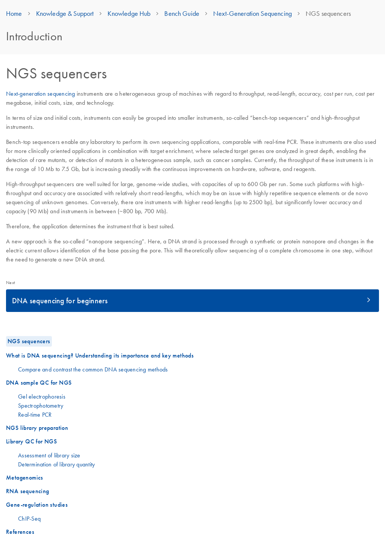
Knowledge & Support (65, 13)
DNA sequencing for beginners (60, 300)
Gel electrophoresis (41, 396)
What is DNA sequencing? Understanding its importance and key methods (100, 355)
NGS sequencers (29, 341)
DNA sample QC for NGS (38, 383)
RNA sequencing (27, 491)
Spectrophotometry (40, 405)
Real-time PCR (35, 414)
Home (14, 13)
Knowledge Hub (129, 13)
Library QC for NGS (31, 441)
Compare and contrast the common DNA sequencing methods (93, 369)
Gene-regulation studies (37, 505)
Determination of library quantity (56, 464)
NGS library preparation (37, 428)
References (20, 532)
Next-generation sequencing (40, 93)
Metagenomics (24, 477)
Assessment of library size (49, 455)
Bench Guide (181, 13)
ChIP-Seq (29, 518)
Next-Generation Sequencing (252, 13)
